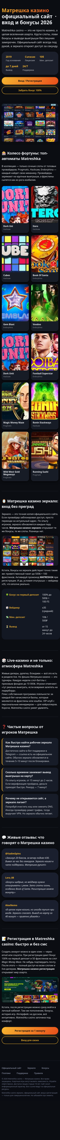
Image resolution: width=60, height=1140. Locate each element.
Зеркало (31, 1068)
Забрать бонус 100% (30, 90)
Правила (38, 1073)
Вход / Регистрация (30, 80)
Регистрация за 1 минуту (30, 1030)
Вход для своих (30, 1040)
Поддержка (22, 1073)
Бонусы (45, 1068)
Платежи (6, 1073)
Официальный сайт (11, 1068)
